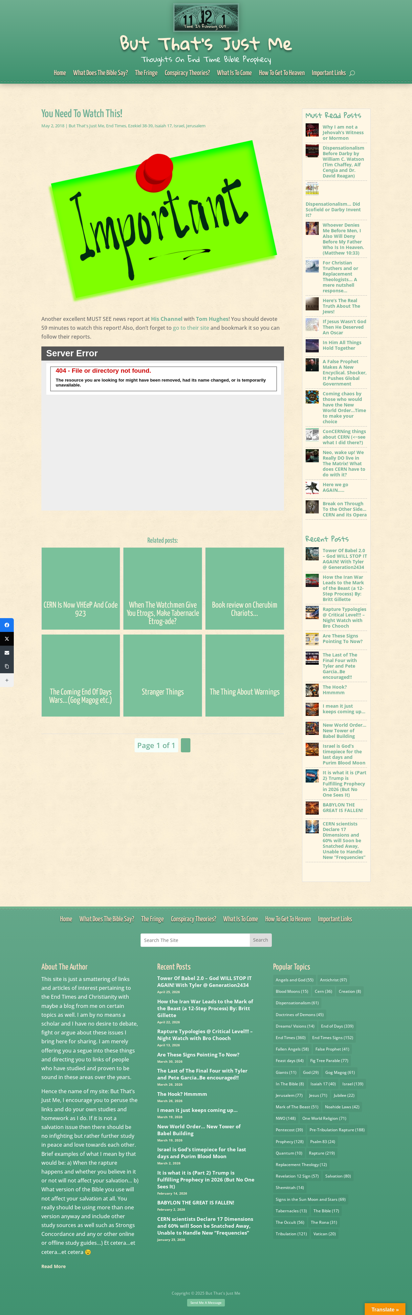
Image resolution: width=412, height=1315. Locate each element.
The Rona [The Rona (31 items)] (324, 1222)
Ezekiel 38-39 (140, 126)
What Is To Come (234, 73)
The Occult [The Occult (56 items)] (290, 1222)
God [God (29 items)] (311, 1072)
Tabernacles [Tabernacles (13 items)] (291, 1211)
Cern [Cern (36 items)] (323, 991)
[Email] (7, 652)
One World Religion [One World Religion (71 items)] (324, 1118)
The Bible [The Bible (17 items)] (326, 1211)
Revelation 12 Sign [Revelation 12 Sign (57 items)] (297, 1176)
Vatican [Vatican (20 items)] (325, 1234)
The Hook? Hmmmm (182, 1094)
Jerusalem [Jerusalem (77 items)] (289, 1095)
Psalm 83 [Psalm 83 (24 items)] (322, 1141)
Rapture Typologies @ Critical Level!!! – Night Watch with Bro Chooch (205, 1034)
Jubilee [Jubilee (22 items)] (344, 1095)
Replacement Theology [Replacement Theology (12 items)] (301, 1164)
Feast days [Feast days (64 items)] (290, 1060)
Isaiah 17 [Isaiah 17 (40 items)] (323, 1084)
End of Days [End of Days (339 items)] (337, 1026)
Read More (53, 1266)
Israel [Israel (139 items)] (352, 1084)
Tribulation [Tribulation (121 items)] (291, 1234)
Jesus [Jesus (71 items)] (318, 1095)
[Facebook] (7, 625)
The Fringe (146, 73)
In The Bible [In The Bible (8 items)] (290, 1084)
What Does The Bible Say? (100, 73)
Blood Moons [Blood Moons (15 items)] (292, 991)
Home (60, 73)
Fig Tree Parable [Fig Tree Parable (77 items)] (329, 1060)
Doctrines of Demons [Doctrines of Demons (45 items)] (300, 1014)
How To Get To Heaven (282, 73)
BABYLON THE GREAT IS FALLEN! (195, 1202)
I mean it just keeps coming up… (197, 1110)
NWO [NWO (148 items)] (286, 1118)
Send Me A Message (206, 1302)
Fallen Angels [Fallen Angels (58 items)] (292, 1049)
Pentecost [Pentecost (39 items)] (289, 1130)
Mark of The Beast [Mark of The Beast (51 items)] (297, 1107)
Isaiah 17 (163, 126)
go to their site (191, 327)
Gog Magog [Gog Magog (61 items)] (340, 1072)
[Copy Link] (7, 666)
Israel (179, 126)
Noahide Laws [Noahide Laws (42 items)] (342, 1107)
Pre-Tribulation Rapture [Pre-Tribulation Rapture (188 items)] (337, 1130)
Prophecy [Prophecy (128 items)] (290, 1141)
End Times (116, 126)
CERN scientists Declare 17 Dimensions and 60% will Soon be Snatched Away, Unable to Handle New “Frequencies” (205, 1226)
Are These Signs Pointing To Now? (198, 1054)
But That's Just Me (206, 43)
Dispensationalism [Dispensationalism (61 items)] (297, 1003)
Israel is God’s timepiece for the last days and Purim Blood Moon (201, 1152)
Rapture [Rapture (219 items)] (322, 1153)
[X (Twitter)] (7, 639)
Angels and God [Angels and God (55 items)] (295, 980)
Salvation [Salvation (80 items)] (338, 1176)
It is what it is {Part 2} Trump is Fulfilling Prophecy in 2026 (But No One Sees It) (205, 1179)
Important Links (329, 73)
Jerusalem (196, 126)
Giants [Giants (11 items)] (286, 1072)
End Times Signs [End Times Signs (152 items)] (332, 1037)
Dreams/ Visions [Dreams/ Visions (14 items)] (295, 1026)
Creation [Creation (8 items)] (350, 991)
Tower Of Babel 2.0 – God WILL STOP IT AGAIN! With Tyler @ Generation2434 (204, 981)
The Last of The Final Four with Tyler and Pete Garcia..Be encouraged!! (202, 1074)
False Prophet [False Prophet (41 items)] (332, 1049)
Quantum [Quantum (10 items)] (289, 1153)
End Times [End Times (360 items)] (291, 1037)
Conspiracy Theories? (187, 73)
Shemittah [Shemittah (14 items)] (290, 1187)
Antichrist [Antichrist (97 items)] (333, 980)
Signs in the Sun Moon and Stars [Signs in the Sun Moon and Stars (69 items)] (311, 1199)
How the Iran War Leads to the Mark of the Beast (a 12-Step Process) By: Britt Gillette (205, 1008)
